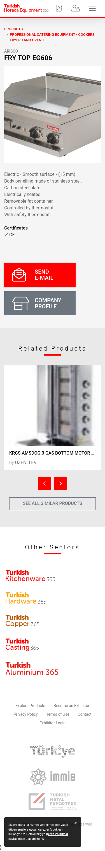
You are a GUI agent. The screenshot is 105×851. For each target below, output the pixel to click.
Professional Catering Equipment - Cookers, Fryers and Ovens (52, 37)
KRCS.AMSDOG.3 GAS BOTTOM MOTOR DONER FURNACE (55, 453)
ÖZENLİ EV (25, 462)
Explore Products (30, 705)
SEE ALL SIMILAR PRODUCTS (52, 503)
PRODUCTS (13, 29)
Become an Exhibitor (71, 705)
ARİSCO (11, 51)
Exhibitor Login (52, 723)
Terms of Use (57, 714)
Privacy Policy (26, 714)
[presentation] (44, 483)
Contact (85, 714)
